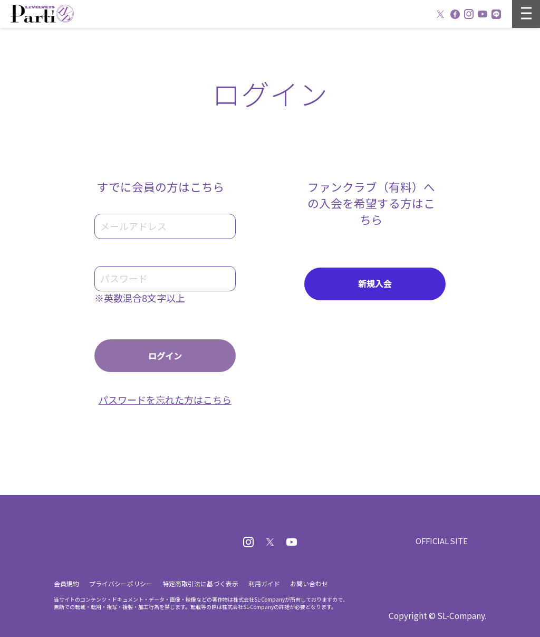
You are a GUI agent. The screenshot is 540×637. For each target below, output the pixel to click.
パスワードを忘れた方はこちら (165, 399)
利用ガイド (264, 583)
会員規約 (66, 583)
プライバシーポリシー (120, 583)
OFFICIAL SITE (441, 540)
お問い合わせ (309, 583)
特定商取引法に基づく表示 (200, 583)
